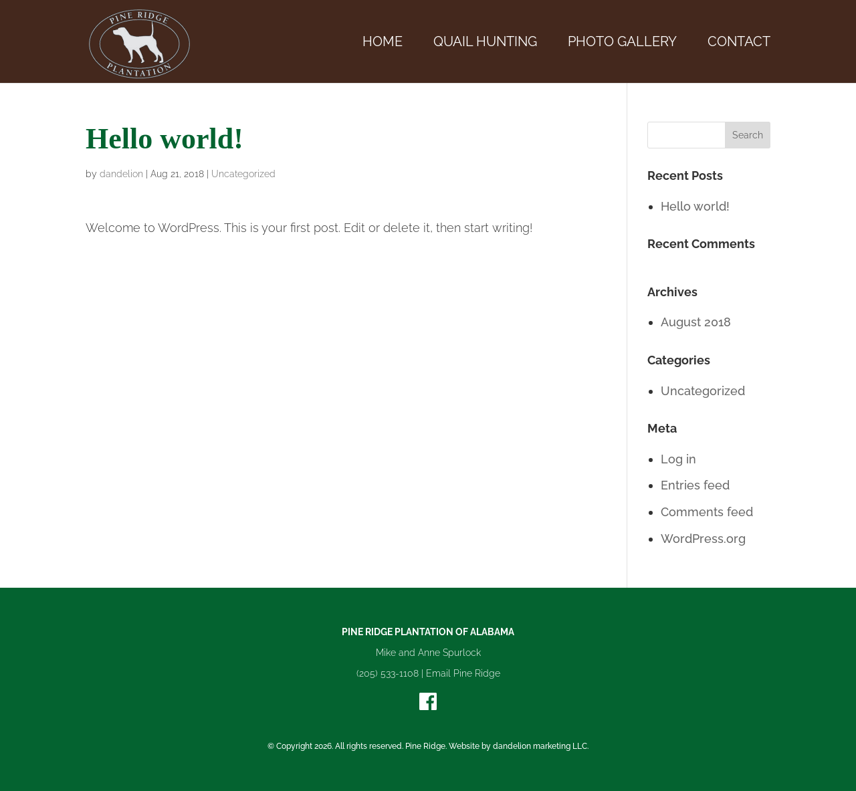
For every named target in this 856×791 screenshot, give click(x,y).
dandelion (121, 173)
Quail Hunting (485, 43)
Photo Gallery (622, 43)
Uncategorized (243, 173)
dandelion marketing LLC (540, 746)
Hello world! (695, 206)
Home (382, 43)
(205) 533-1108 (387, 673)
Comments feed (707, 512)
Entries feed (695, 485)
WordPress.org (703, 539)
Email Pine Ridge (463, 673)
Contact (739, 43)
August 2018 (696, 322)
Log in (678, 459)
